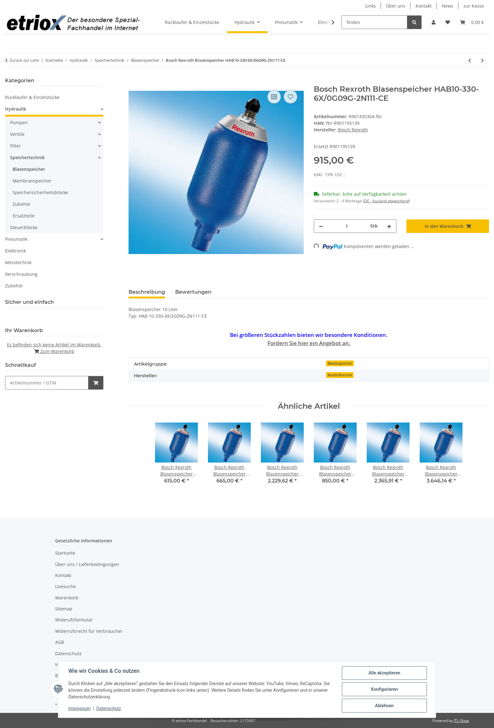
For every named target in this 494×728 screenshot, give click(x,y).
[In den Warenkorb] (134, 81)
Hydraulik (15, 109)
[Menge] (347, 226)
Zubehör (22, 204)
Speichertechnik (27, 157)
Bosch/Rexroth (340, 375)
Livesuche (65, 586)
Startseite (65, 553)
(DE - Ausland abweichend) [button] (386, 201)
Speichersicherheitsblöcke (40, 192)
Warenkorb (66, 598)
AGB (59, 642)
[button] (433, 22)
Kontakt (424, 6)
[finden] (374, 22)
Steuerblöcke (23, 227)
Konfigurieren (384, 689)
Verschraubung (21, 274)
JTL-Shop (461, 720)
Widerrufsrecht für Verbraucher (89, 631)
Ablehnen (384, 705)
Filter (15, 146)
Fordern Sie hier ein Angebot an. (308, 343)
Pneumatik (16, 239)
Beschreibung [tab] (147, 292)
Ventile (17, 134)
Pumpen (19, 122)
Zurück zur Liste (24, 60)
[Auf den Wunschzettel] (290, 97)
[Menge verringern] (321, 226)
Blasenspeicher (340, 363)
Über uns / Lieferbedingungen (87, 564)
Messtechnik (18, 262)
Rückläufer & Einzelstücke (32, 97)
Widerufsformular (74, 620)
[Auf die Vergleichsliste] (274, 97)
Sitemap (63, 609)
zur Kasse (473, 6)
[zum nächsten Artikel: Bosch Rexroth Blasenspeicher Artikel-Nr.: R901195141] (482, 60)
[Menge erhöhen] (389, 226)
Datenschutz (108, 708)
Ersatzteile (24, 216)
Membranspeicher (32, 181)
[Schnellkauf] (47, 383)
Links (370, 6)
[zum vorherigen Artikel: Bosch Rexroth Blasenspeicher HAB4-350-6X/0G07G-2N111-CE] (469, 60)
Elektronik (15, 251)
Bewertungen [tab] (193, 292)
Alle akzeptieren (384, 672)
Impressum (79, 708)
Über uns (395, 6)
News (447, 6)
